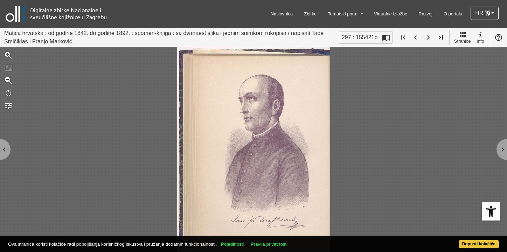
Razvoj (425, 13)
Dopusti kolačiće (451, 240)
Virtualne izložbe (390, 13)
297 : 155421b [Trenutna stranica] (359, 37)
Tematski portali (343, 13)
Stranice (462, 37)
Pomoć (498, 37)
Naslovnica (282, 13)
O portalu (453, 13)
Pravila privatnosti (294, 240)
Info (480, 37)
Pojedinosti (257, 240)
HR (482, 13)
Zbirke (310, 13)
